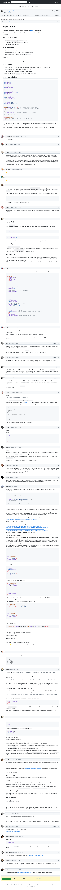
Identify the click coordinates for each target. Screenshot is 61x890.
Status (19, 884)
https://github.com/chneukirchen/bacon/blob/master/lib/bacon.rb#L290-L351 (22, 519)
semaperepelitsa (9, 652)
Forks (26, 15)
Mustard (32, 30)
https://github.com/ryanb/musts (12, 819)
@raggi (7, 346)
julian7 (7, 465)
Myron (26, 402)
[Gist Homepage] (6, 2)
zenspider (8, 219)
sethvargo (8, 169)
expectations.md (13, 11)
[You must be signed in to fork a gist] (57, 11)
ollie (7, 477)
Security (15, 884)
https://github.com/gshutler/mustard (33, 768)
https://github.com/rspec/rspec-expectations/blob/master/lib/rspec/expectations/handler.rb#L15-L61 (27, 527)
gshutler (8, 759)
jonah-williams (9, 852)
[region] (30, 76)
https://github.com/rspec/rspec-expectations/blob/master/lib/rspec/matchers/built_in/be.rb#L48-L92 (27, 530)
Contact (30, 884)
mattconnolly (9, 836)
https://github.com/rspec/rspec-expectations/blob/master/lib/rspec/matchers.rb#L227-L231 (25, 529)
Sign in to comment (41, 878)
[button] (51, 15)
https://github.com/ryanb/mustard (13, 831)
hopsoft (7, 860)
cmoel (7, 144)
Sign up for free (6, 878)
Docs (27, 884)
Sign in (51, 2)
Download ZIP (56, 15)
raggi (7, 268)
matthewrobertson (10, 136)
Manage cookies (36, 884)
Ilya (30, 402)
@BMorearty (8, 430)
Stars (18, 15)
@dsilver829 (8, 369)
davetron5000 (9, 185)
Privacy (12, 884)
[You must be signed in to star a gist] (51, 11)
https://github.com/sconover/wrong (36, 855)
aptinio (7, 869)
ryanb (5, 11)
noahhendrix (8, 177)
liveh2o (7, 207)
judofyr (7, 427)
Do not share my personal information (47, 884)
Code (3, 15)
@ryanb (7, 395)
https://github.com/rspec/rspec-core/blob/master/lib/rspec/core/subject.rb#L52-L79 (23, 526)
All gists (29, 2)
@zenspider (8, 380)
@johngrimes (8, 360)
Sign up (56, 2)
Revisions (10, 15)
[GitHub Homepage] (27, 886)
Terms (8, 884)
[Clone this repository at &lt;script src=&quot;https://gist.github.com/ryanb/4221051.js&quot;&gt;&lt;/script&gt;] (44, 15)
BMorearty (8, 392)
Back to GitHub (35, 2)
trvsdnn (7, 152)
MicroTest (21, 864)
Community (23, 884)
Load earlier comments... (32, 133)
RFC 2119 (13, 800)
